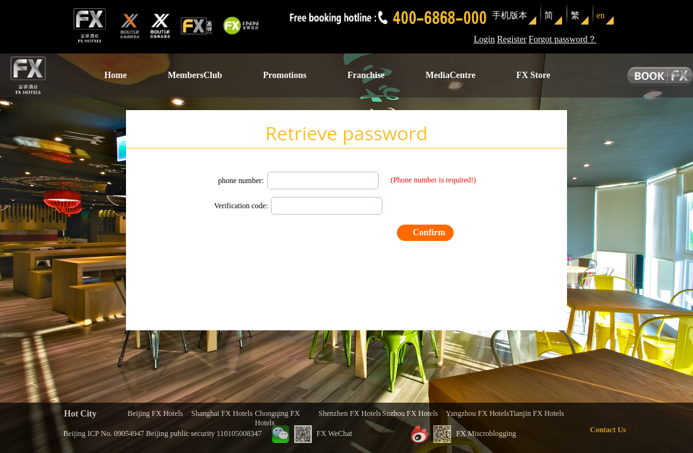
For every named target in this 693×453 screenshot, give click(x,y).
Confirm (429, 232)
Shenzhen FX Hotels (350, 413)
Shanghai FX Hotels (222, 413)
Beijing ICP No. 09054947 (104, 433)
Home (115, 75)
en (601, 15)
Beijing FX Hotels (155, 413)
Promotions (284, 75)
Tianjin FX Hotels (537, 413)
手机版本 (509, 15)
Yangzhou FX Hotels (478, 413)
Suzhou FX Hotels (410, 413)
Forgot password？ (562, 39)
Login (484, 39)
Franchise (365, 75)
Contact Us (608, 429)
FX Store (534, 75)
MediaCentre (451, 75)
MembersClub (195, 75)
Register (512, 39)
